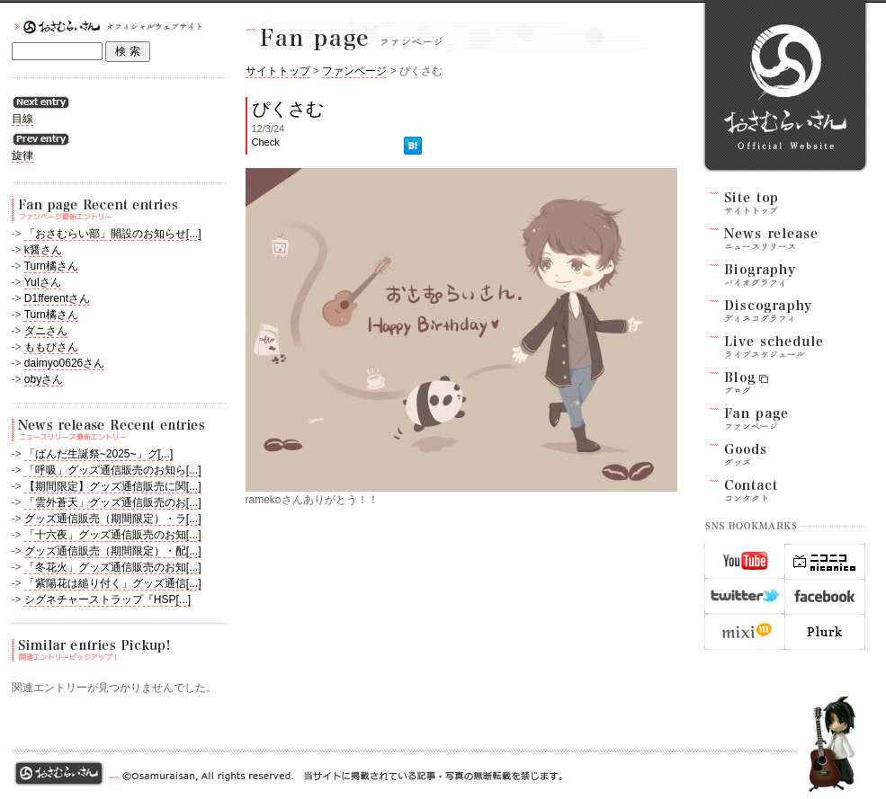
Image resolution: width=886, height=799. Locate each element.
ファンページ (354, 71)
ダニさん (45, 330)
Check (266, 142)
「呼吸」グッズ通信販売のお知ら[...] (112, 470)
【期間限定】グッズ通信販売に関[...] (112, 486)
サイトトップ (278, 71)
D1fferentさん (57, 298)
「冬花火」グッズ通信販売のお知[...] (112, 567)
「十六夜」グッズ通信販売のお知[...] (112, 534)
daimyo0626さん (64, 363)
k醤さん (43, 250)
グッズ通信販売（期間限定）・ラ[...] (112, 518)
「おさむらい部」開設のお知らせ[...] (112, 233)
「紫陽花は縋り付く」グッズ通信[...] (112, 583)
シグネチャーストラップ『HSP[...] (107, 599)
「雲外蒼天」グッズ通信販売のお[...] (112, 502)
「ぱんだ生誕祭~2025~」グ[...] (98, 454)
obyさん (43, 379)
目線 (22, 118)
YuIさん (42, 282)
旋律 (22, 155)
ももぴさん (51, 347)
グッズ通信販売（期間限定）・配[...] (112, 551)
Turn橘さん (51, 266)
